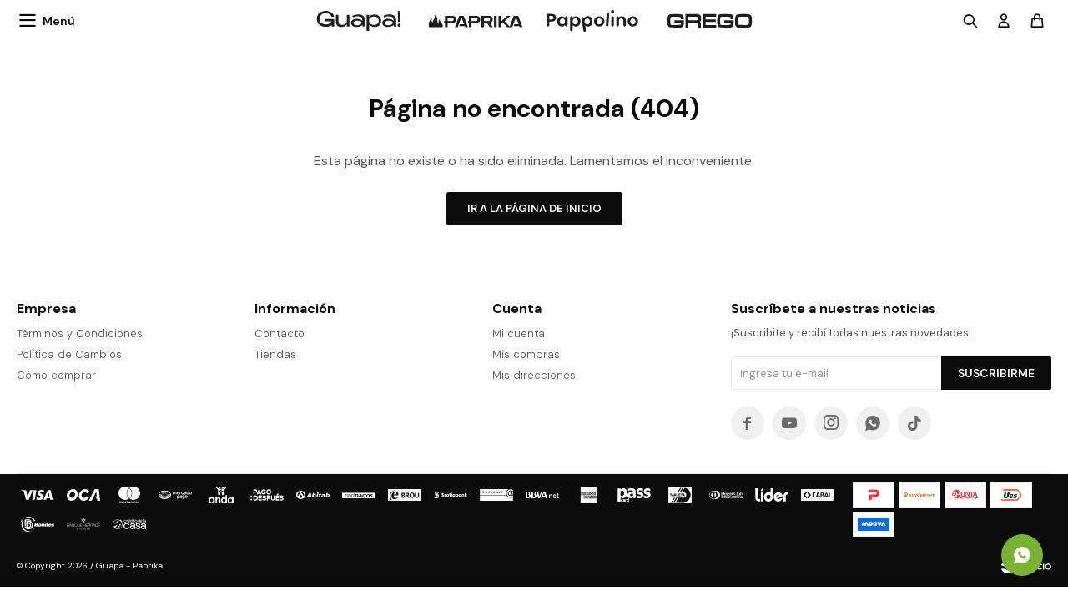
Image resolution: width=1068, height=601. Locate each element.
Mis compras (526, 354)
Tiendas (275, 354)
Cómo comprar (56, 375)
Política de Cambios (69, 354)
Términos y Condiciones (80, 333)
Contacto (279, 333)
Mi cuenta (518, 333)
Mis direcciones (534, 375)
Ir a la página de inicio (534, 208)
